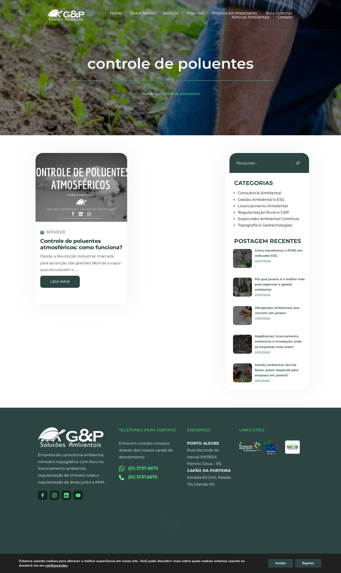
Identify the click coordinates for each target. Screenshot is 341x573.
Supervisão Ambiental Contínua (268, 219)
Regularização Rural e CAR (263, 212)
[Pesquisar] (297, 163)
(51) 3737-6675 (143, 468)
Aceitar (280, 563)
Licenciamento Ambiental (263, 206)
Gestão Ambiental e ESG (261, 199)
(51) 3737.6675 (142, 477)
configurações (56, 565)
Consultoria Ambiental (259, 193)
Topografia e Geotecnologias (265, 225)
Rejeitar (308, 563)
